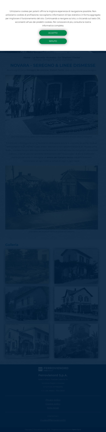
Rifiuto (53, 41)
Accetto (53, 33)
